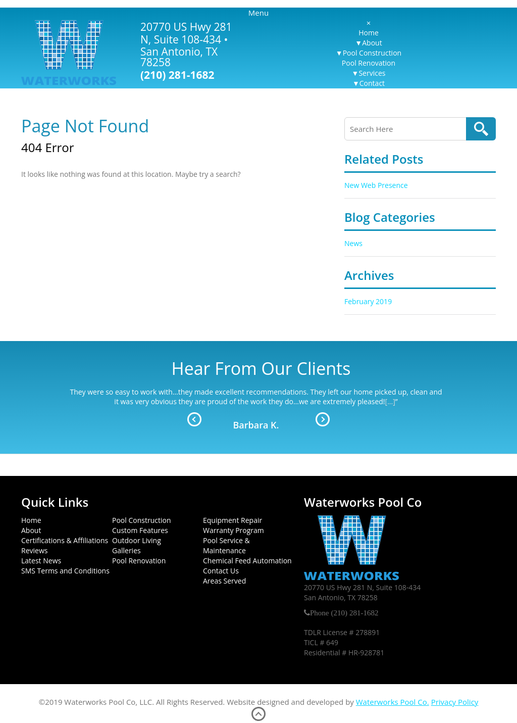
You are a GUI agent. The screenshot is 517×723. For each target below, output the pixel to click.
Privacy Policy (455, 702)
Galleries (126, 550)
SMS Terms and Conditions (65, 570)
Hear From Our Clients (261, 368)
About (372, 42)
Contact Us (221, 570)
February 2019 (368, 301)
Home (368, 32)
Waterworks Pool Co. (392, 702)
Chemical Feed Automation (247, 560)
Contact (372, 83)
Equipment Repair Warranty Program (233, 525)
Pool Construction (372, 53)
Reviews (34, 550)
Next (323, 419)
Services (371, 73)
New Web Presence (376, 185)
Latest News (41, 560)
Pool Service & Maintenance (226, 545)
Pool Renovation (368, 63)
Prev (194, 419)
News (353, 243)
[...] (390, 401)
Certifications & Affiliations (64, 540)
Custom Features (140, 530)
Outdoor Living (136, 540)
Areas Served (224, 581)
